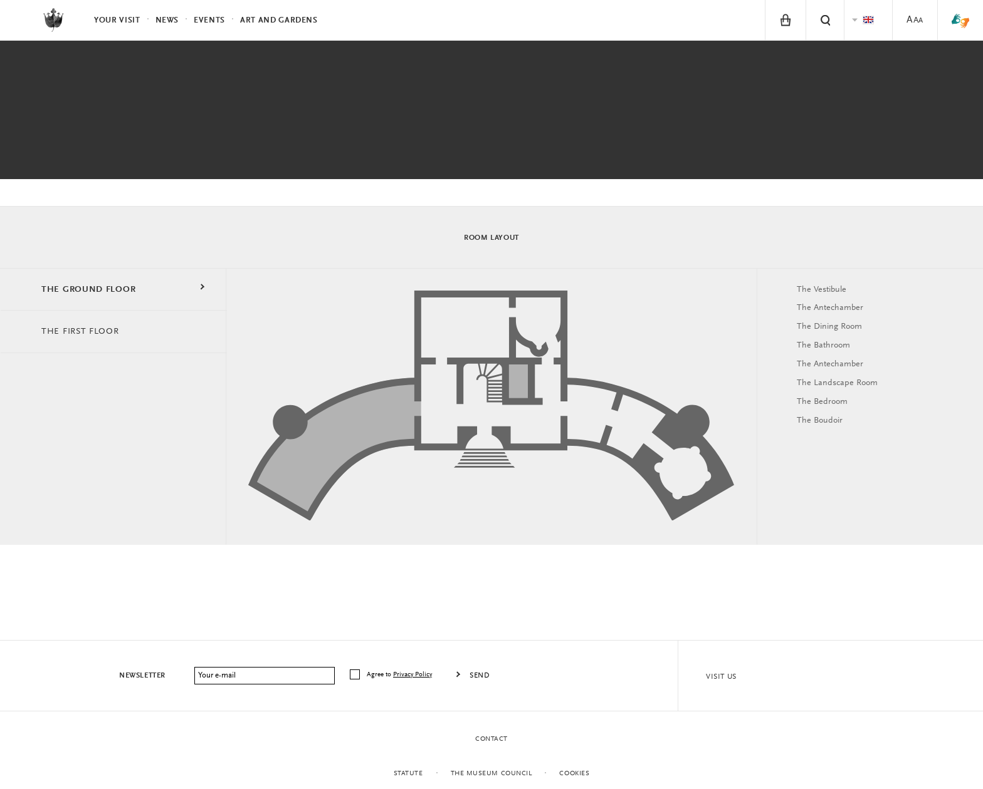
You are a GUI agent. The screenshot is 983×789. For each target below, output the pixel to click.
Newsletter (142, 675)
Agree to (400, 674)
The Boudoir (820, 420)
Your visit (117, 20)
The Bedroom (822, 402)
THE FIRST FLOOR (80, 331)
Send (480, 675)
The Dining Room (829, 326)
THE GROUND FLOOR (88, 290)
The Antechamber (830, 308)
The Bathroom (823, 345)
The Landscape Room (837, 383)
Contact (491, 739)
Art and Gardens (279, 20)
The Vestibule (821, 290)
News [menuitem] (167, 20)
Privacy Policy (412, 674)
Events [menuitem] (209, 20)
